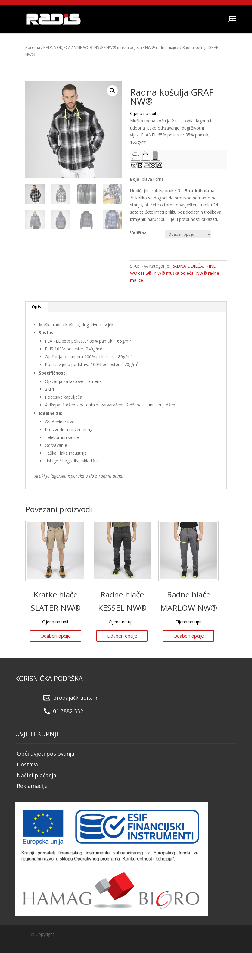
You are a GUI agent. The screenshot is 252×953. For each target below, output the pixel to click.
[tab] (36, 307)
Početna (32, 47)
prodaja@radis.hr (75, 697)
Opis (36, 306)
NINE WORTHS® (88, 47)
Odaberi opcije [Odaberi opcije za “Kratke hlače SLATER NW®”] (55, 636)
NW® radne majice (162, 47)
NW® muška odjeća (124, 47)
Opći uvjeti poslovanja (45, 753)
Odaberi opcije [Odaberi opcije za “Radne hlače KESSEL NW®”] (122, 636)
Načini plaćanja (36, 775)
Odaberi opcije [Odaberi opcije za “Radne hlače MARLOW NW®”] (188, 636)
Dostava (27, 764)
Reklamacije (32, 785)
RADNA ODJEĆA (56, 47)
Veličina (138, 233)
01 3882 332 (68, 711)
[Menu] (232, 18)
